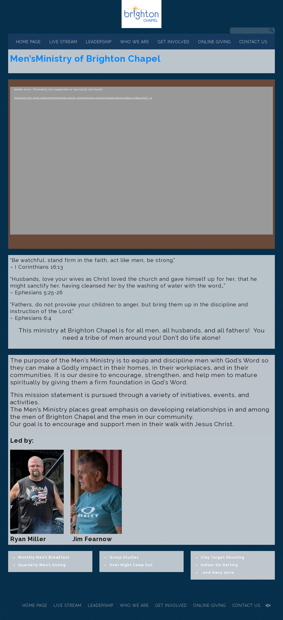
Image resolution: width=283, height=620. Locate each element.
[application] (141, 161)
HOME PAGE (28, 42)
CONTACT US (253, 42)
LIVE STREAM (63, 42)
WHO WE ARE (134, 42)
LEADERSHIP (98, 42)
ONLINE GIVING (214, 42)
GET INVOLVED (174, 42)
